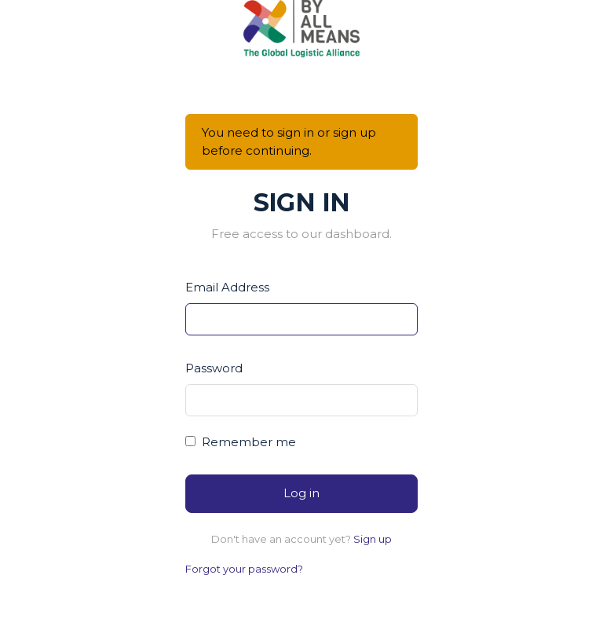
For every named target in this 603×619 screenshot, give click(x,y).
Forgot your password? (244, 568)
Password (214, 368)
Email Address (227, 287)
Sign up (372, 539)
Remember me (249, 441)
